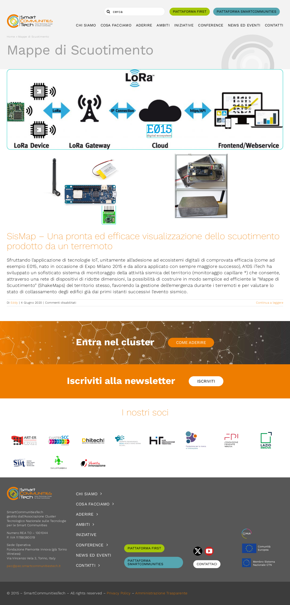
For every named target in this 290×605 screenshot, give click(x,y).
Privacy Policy (118, 593)
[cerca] (134, 11)
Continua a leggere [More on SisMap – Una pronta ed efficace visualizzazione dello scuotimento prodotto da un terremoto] (269, 302)
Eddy (14, 302)
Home (11, 36)
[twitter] (197, 551)
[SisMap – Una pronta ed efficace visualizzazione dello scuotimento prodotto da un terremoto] (145, 147)
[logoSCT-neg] (29, 488)
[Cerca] (108, 11)
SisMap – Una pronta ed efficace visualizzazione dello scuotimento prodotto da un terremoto (143, 241)
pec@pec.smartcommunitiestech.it (34, 566)
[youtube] (209, 551)
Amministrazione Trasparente (161, 593)
